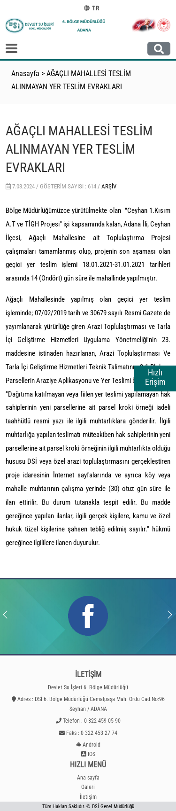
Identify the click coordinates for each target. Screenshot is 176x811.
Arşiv (108, 186)
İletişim (88, 797)
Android (91, 744)
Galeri (88, 787)
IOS (91, 754)
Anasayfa (25, 73)
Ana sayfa (88, 777)
